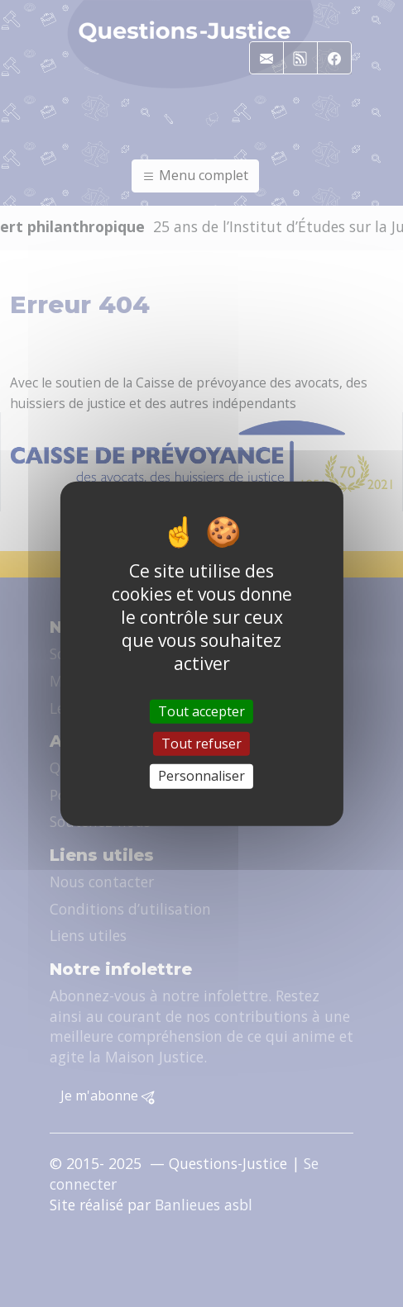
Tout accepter (201, 711)
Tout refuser (201, 743)
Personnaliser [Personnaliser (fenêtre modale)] (201, 776)
